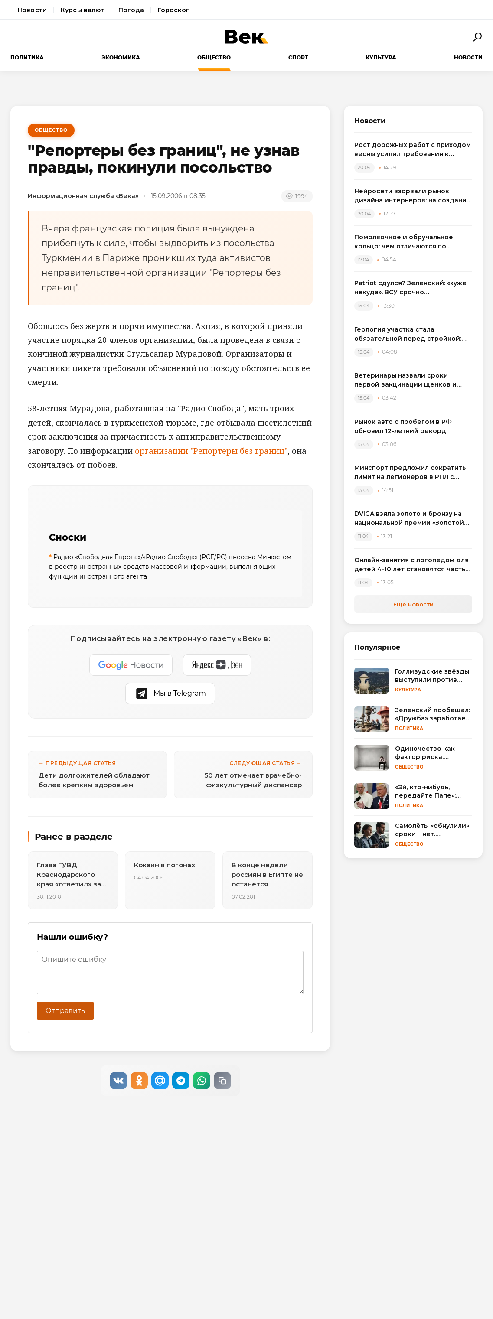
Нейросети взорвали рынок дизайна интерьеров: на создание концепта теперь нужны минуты (412, 196)
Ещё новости (413, 604)
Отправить (65, 1010)
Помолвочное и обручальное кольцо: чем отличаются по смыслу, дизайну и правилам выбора (403, 242)
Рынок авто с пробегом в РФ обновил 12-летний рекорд (403, 426)
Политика (27, 57)
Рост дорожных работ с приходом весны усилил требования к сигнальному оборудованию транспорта (412, 150)
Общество (214, 57)
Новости (32, 10)
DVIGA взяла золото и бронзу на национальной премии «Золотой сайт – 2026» (409, 519)
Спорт (298, 57)
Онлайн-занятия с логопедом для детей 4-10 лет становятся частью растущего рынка (412, 565)
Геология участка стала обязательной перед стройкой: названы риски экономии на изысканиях (407, 334)
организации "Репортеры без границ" (211, 451)
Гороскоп (174, 10)
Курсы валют (82, 10)
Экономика (120, 57)
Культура (381, 57)
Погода (131, 10)
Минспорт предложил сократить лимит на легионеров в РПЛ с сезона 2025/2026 (410, 473)
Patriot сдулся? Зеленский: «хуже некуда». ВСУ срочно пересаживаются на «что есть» (410, 288)
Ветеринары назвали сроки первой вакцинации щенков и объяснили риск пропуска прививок (405, 380)
